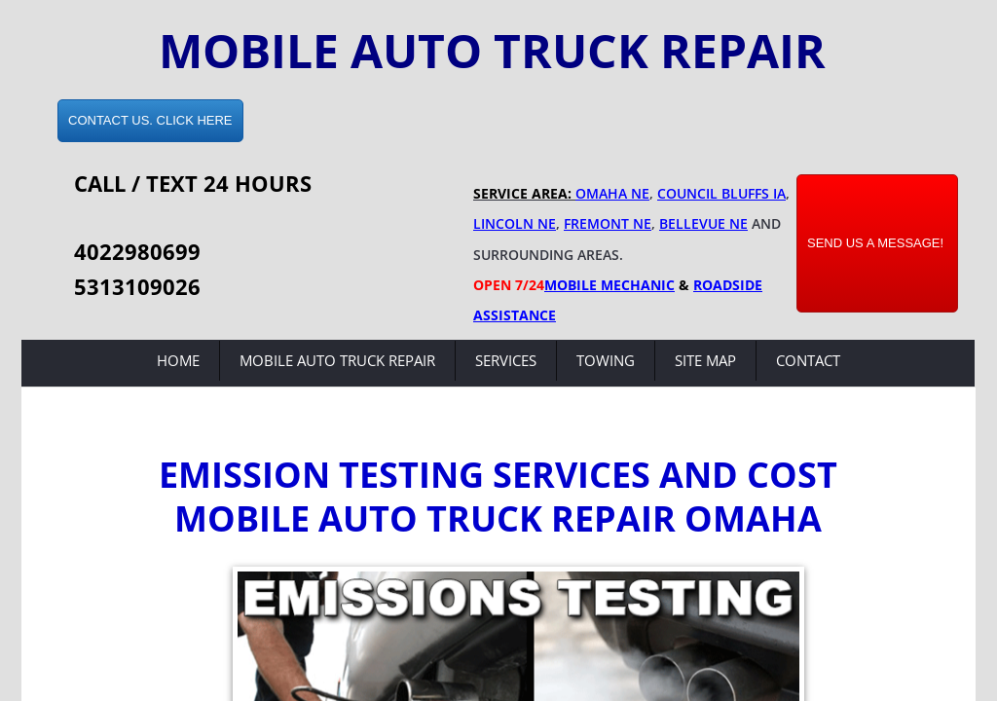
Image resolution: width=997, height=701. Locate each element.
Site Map (705, 360)
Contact (808, 360)
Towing (605, 360)
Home (178, 360)
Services (505, 360)
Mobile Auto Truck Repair (337, 360)
